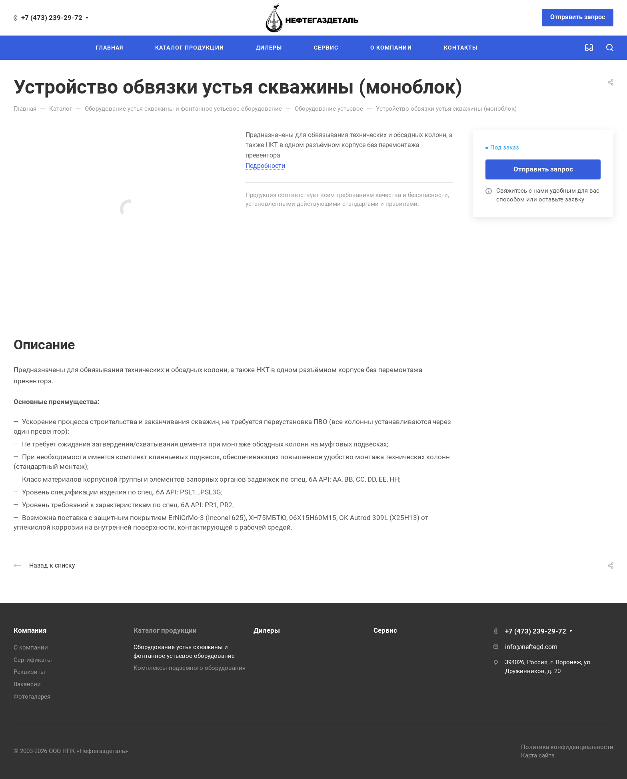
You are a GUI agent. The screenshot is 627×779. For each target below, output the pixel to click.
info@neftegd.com (531, 647)
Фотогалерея (32, 696)
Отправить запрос (577, 17)
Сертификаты (33, 659)
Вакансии (27, 684)
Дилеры (267, 630)
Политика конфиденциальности (567, 747)
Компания (30, 630)
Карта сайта (538, 755)
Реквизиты (29, 671)
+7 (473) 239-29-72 (51, 18)
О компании (31, 647)
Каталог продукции (165, 630)
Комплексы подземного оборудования (190, 667)
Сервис (385, 630)
